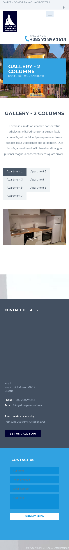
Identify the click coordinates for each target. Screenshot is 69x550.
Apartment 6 (38, 187)
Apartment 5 (15, 187)
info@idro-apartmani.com (27, 405)
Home (11, 76)
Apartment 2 (38, 171)
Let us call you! (23, 433)
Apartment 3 (15, 179)
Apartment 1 (15, 171)
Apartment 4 (38, 179)
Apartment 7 (15, 195)
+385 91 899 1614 (24, 399)
